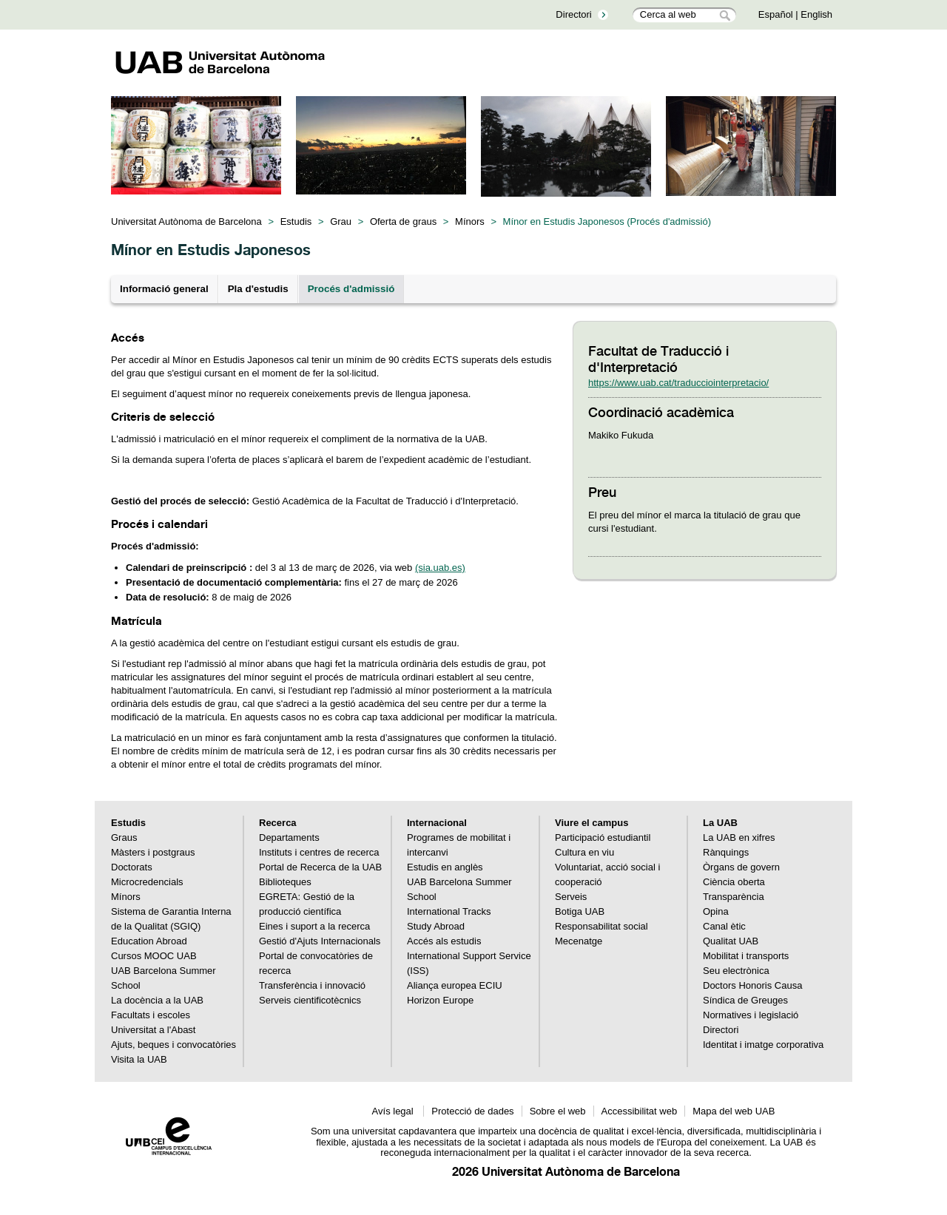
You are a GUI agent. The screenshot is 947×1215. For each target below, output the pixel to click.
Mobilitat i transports (746, 955)
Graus (124, 837)
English (816, 14)
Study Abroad (436, 926)
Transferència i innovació (312, 985)
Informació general (164, 288)
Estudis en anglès (445, 867)
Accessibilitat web (639, 1111)
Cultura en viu (584, 852)
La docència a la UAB (157, 1000)
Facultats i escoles (150, 1015)
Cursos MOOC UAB (154, 955)
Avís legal (394, 1111)
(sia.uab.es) (440, 567)
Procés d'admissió (351, 288)
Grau (340, 221)
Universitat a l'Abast (153, 1029)
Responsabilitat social (601, 926)
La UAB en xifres (739, 837)
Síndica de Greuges (745, 1000)
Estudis (296, 221)
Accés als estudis (444, 941)
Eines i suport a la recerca (314, 926)
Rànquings (726, 852)
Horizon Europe (440, 1000)
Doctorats (131, 867)
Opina (716, 911)
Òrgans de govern (741, 867)
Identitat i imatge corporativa (763, 1044)
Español (775, 14)
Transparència (733, 896)
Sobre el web (558, 1111)
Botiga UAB (579, 911)
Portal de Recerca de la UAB (320, 867)
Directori (573, 14)
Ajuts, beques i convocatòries (173, 1044)
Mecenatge (578, 941)
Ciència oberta (734, 881)
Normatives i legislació (750, 1015)
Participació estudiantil (602, 837)
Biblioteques (285, 881)
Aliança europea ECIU (454, 985)
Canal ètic (724, 926)
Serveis (571, 896)
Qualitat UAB (730, 941)
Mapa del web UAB (733, 1111)
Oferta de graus (403, 221)
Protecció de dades (472, 1111)
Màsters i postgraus (153, 852)
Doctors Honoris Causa (752, 985)
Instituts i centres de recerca (319, 852)
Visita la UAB (139, 1059)
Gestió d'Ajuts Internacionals (319, 941)
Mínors (470, 221)
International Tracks (449, 911)
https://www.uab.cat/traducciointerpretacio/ (678, 382)
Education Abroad (149, 941)
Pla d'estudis (258, 288)
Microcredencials (147, 881)
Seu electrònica (736, 970)
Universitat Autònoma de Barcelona (186, 221)
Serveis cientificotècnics (310, 1000)
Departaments (289, 837)
